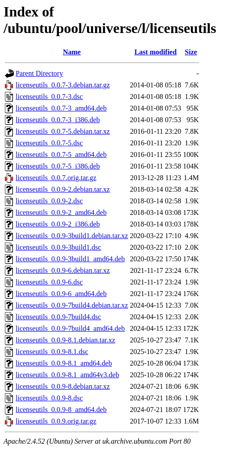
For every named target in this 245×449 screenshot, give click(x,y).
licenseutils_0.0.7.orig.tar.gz (56, 177)
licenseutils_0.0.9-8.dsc (49, 398)
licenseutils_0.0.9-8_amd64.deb (61, 409)
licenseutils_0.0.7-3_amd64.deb (61, 108)
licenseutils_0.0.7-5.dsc (49, 143)
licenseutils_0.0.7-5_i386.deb (58, 166)
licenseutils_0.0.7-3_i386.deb (58, 120)
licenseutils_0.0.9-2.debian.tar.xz (63, 189)
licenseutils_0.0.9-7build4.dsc (58, 317)
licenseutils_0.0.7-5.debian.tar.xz (63, 131)
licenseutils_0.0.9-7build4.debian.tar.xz (72, 305)
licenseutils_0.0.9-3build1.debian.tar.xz (72, 235)
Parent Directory (39, 73)
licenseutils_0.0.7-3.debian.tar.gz (63, 85)
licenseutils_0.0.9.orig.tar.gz (56, 421)
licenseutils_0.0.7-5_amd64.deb (61, 154)
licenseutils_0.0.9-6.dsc (49, 282)
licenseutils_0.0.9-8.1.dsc (52, 351)
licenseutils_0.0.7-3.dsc (49, 96)
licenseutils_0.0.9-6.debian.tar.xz (63, 270)
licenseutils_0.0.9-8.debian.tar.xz (63, 386)
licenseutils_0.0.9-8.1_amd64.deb (64, 363)
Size (191, 52)
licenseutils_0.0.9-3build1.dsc (58, 247)
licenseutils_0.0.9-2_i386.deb (58, 224)
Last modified (155, 52)
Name (72, 52)
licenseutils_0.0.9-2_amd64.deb (61, 212)
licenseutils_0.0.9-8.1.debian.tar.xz (65, 340)
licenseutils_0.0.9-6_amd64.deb (61, 293)
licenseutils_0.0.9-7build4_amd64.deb (70, 328)
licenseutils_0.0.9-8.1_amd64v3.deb (67, 375)
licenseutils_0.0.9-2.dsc (49, 201)
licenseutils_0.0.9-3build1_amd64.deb (70, 259)
